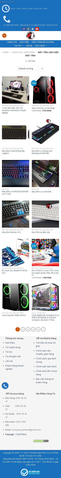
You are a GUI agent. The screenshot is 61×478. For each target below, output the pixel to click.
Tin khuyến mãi (13, 356)
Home (5, 52)
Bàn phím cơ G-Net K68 (41, 191)
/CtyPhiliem (21, 434)
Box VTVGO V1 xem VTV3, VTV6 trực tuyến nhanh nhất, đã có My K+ (45, 272)
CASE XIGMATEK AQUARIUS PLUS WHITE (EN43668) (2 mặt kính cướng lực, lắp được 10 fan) (45, 317)
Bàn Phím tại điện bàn (41, 232)
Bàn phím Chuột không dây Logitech (13, 152)
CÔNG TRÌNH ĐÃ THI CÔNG (43, 42)
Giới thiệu (10, 342)
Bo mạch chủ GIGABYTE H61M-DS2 (15, 271)
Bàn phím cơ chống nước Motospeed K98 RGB (42, 152)
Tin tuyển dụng (12, 347)
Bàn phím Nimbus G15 (11, 232)
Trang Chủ (12, 42)
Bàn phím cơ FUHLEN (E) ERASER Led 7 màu (15, 192)
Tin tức (18, 45)
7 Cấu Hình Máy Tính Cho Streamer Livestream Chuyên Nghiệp (14, 110)
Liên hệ (29, 45)
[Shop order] (30, 68)
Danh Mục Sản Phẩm (23, 52)
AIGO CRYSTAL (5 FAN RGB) (43, 108)
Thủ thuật (41, 45)
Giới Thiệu (24, 42)
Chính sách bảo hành (46, 366)
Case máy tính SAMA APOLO (14, 315)
